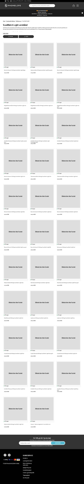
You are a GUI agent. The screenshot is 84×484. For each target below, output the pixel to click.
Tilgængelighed (26, 475)
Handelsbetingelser (27, 470)
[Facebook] (5, 455)
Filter (10, 36)
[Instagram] (9, 455)
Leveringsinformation (27, 461)
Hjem (4, 21)
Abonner (58, 443)
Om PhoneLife (26, 477)
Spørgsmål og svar (27, 467)
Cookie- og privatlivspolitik (28, 472)
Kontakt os (25, 458)
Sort (26, 36)
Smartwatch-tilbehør (10, 21)
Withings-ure (18, 21)
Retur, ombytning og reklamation (27, 464)
